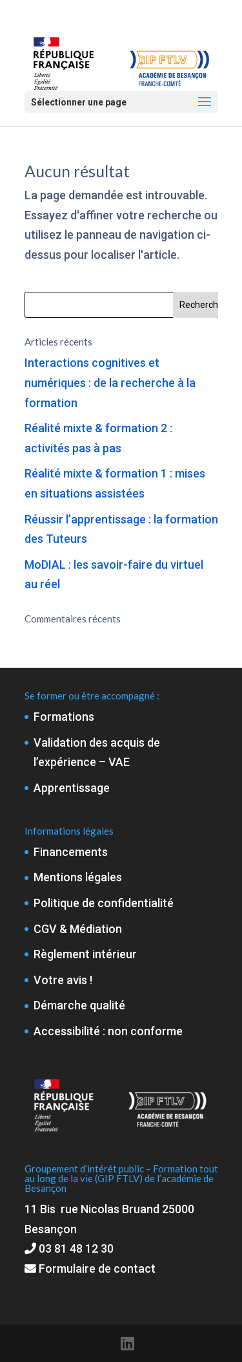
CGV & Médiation (78, 929)
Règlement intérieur (85, 954)
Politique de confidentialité (104, 903)
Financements (71, 852)
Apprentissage (72, 788)
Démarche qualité (79, 1005)
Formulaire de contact (90, 1268)
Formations (64, 716)
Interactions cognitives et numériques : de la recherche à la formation (110, 382)
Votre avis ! (63, 980)
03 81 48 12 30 (76, 1248)
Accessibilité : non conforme (108, 1031)
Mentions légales (78, 877)
